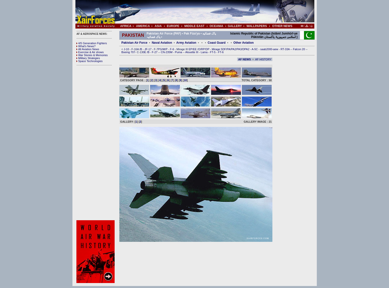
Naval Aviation (162, 42)
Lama (204, 52)
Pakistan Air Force (134, 42)
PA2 (233, 49)
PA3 (239, 49)
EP (190, 49)
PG (160, 49)
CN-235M (167, 52)
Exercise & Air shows (90, 52)
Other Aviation (243, 42)
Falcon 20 (299, 49)
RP (203, 49)
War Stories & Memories (92, 55)
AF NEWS (244, 59)
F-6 (172, 49)
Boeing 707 (128, 52)
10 (185, 80)
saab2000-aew (269, 49)
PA (228, 49)
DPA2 (246, 49)
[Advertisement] (210, 11)
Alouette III (192, 52)
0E (145, 52)
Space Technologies (89, 61)
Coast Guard (217, 42)
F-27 (155, 52)
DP (208, 49)
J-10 (127, 49)
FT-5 (213, 52)
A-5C (255, 49)
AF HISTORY (263, 59)
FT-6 (221, 52)
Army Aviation (186, 42)
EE (195, 49)
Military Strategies (88, 58)
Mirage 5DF (219, 49)
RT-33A (286, 49)
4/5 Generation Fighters (92, 43)
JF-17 (148, 49)
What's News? (86, 46)
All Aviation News (87, 49)
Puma (179, 52)
